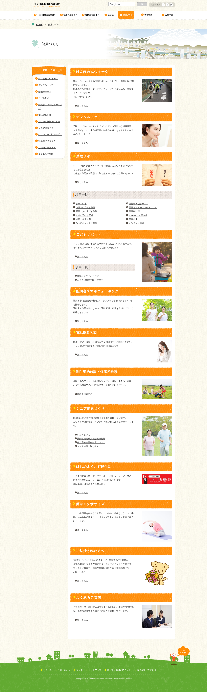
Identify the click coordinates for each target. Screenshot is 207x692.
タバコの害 (81, 203)
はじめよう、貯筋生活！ (50, 134)
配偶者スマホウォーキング (50, 106)
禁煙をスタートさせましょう (143, 207)
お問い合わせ (63, 670)
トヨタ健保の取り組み (88, 446)
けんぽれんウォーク (48, 78)
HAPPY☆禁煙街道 (138, 215)
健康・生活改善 (83, 219)
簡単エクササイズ (47, 141)
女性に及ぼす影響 (84, 215)
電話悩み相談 (44, 115)
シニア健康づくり (47, 128)
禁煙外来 (133, 219)
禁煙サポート (44, 91)
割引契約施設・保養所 (49, 121)
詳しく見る (82, 105)
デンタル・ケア (45, 85)
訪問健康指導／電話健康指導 (91, 438)
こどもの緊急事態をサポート (91, 280)
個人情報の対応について (119, 670)
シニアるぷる (83, 434)
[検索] (121, 4)
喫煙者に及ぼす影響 (85, 207)
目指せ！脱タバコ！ (138, 203)
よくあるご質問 (45, 154)
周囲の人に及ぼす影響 (86, 211)
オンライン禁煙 (136, 223)
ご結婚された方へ (47, 147)
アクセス (47, 670)
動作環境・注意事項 (146, 670)
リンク (79, 670)
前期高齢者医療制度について (91, 442)
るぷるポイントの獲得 (86, 223)
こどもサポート (45, 98)
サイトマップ (94, 670)
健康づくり (48, 70)
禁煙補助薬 (134, 211)
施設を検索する (84, 394)
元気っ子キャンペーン (88, 276)
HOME (39, 24)
